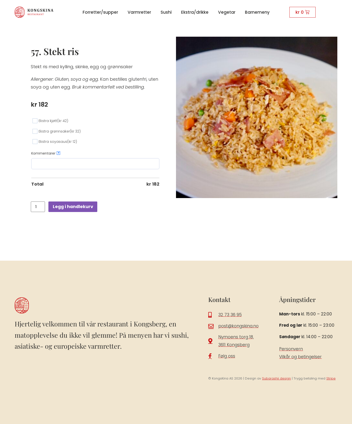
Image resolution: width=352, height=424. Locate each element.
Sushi (166, 12)
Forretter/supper (100, 12)
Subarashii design (276, 378)
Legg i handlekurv (73, 206)
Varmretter (139, 12)
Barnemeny (257, 12)
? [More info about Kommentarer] (58, 153)
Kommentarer (45, 153)
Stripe (331, 378)
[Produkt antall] (38, 206)
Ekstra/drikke (195, 12)
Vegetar (226, 12)
